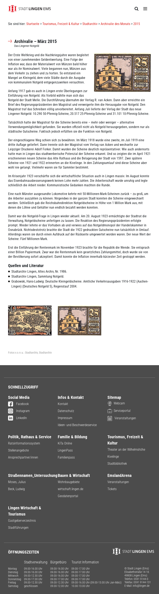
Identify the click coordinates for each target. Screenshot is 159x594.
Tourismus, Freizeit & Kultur (60, 24)
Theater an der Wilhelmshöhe (126, 449)
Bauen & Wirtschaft (74, 475)
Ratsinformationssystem (24, 443)
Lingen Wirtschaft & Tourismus (24, 511)
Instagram (19, 411)
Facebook (18, 404)
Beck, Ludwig (16, 489)
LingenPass (65, 450)
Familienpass (66, 457)
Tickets (112, 489)
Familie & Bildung (72, 436)
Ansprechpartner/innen (23, 457)
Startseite (32, 24)
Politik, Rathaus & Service (29, 436)
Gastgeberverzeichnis (22, 521)
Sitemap (114, 397)
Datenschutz (66, 411)
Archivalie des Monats (115, 24)
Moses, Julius (17, 482)
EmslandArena (119, 475)
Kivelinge (113, 457)
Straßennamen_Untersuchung (30, 475)
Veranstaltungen (121, 418)
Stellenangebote (18, 450)
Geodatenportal (68, 496)
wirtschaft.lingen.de (70, 489)
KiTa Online (65, 443)
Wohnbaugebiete (69, 482)
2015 (136, 24)
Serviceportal (118, 411)
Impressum (65, 418)
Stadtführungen (18, 528)
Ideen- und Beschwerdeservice (77, 425)
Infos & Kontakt (71, 397)
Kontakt (63, 404)
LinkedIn (17, 418)
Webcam (116, 403)
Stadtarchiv (90, 24)
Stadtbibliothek (117, 464)
